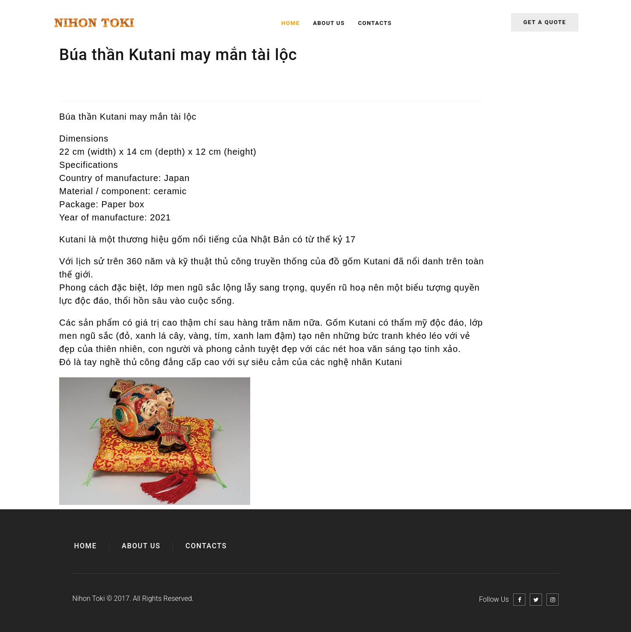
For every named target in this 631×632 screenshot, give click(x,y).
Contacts (375, 23)
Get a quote (544, 22)
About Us (328, 23)
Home (290, 23)
